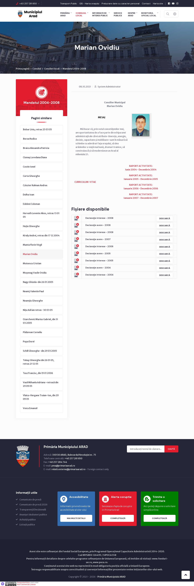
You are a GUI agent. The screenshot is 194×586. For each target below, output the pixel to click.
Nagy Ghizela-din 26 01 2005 (38, 282)
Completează (117, 518)
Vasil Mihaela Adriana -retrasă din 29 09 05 (40, 384)
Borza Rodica (30, 138)
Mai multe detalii (76, 518)
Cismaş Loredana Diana (35, 157)
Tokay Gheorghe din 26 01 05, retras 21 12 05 (38, 362)
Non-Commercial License (26, 585)
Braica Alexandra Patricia (36, 148)
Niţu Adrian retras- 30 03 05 (38, 310)
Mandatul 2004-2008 (74, 68)
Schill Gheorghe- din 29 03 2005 (40, 351)
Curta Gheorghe (31, 176)
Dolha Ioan (28, 194)
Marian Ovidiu (30, 254)
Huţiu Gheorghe (31, 226)
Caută (171, 449)
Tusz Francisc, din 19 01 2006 (38, 373)
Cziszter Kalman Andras (35, 185)
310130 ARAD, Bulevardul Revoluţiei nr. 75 (74, 455)
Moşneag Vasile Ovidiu (35, 272)
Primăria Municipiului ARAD (111, 576)
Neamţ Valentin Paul (33, 291)
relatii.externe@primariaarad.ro (68, 469)
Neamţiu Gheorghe (33, 300)
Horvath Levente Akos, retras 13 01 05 (41, 215)
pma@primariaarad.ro (63, 465)
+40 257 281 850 (28, 3)
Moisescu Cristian (32, 263)
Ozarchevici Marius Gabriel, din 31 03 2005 (40, 321)
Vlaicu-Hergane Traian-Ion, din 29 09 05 (41, 397)
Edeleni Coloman (31, 204)
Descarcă (164, 218)
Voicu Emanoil (30, 408)
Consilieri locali (52, 68)
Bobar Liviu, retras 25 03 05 (37, 129)
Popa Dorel (28, 341)
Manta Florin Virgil (32, 245)
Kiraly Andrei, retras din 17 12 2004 (41, 235)
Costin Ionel (29, 166)
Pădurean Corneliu (32, 332)
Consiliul (36, 68)
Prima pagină (22, 68)
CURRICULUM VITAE (85, 182)
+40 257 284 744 (57, 462)
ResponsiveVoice (23, 583)
